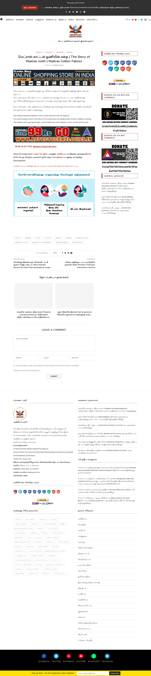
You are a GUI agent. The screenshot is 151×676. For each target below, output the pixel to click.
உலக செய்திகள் (84, 565)
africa (17, 238)
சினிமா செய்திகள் (85, 548)
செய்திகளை (58, 157)
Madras (69, 238)
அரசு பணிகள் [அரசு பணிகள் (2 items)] (30, 519)
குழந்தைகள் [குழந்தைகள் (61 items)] (19, 538)
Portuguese (77, 243)
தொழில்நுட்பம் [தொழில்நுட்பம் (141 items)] (20, 551)
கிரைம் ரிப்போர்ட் (85, 606)
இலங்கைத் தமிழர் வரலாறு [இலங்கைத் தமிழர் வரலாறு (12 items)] (24, 529)
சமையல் (81, 617)
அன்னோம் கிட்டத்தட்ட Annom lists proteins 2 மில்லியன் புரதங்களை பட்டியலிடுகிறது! (116, 210)
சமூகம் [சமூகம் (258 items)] (29, 538)
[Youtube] (77, 12)
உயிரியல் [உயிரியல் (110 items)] (40, 529)
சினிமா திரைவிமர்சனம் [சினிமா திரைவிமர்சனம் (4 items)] (23, 542)
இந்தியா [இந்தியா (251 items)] (63, 524)
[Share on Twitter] (65, 253)
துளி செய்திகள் (84, 577)
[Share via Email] (71, 253)
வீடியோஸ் (80, 20)
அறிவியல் (10, 20)
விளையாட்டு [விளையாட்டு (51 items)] (33, 574)
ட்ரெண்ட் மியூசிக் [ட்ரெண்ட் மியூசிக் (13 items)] (63, 542)
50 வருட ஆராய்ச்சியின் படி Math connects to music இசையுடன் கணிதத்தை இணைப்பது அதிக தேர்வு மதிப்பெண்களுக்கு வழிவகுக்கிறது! (106, 500)
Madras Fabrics (62, 243)
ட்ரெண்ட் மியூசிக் (85, 640)
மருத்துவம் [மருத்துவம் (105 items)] (52, 556)
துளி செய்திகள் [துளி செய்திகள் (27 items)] (43, 547)
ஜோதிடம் (62, 20)
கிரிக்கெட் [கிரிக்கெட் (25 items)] (45, 533)
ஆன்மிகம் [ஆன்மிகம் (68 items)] (34, 524)
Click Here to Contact (30, 469)
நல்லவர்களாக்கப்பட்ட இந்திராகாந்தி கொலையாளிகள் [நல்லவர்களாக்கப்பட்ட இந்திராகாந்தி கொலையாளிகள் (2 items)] (48, 551)
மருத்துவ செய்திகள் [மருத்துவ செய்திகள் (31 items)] (37, 556)
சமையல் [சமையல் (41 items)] (39, 538)
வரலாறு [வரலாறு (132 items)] (38, 565)
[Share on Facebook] (62, 253)
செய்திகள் (20, 20)
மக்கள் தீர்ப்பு (92, 20)
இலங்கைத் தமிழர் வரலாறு (89, 583)
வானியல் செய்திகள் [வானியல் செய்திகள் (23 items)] (32, 569)
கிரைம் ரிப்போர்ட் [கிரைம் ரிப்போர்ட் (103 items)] (59, 533)
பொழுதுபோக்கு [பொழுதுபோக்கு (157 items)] (20, 556)
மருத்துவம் (39, 20)
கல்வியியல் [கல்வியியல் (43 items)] (34, 533)
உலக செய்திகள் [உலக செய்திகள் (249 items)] (20, 533)
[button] (100, 19)
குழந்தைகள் (83, 611)
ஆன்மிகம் (82, 571)
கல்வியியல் (83, 600)
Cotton (48, 238)
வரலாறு (70, 52)
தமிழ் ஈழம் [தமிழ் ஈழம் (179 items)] (30, 547)
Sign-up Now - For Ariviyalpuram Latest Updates (53, 673)
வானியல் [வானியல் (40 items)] (18, 569)
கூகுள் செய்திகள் (41, 154)
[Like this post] (57, 253)
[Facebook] (66, 12)
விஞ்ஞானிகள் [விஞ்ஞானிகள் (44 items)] (20, 574)
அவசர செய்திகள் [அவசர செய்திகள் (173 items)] (21, 524)
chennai (28, 238)
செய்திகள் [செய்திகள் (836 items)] (38, 542)
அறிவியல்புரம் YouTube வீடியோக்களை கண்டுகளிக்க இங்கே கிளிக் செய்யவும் (46, 166)
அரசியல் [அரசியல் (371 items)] (18, 519)
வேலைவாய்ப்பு (84, 629)
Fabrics (58, 238)
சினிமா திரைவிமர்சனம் (87, 623)
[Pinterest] (73, 12)
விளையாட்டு (51, 20)
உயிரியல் (82, 594)
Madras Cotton (21, 243)
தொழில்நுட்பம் (84, 559)
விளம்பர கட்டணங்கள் (29, 466)
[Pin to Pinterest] (68, 253)
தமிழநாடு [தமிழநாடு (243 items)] (18, 547)
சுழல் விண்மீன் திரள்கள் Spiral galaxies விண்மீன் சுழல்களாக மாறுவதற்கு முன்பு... (74, 313)
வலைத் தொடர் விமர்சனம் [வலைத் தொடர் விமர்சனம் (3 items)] (55, 565)
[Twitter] (69, 12)
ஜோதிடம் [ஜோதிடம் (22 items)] (49, 542)
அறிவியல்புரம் (57, 65)
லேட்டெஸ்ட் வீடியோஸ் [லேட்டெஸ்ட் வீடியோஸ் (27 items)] (23, 565)
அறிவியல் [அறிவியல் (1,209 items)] (42, 519)
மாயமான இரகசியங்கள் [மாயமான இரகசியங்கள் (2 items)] (23, 560)
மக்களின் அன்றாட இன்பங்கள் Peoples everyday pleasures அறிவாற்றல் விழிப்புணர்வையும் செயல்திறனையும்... (34, 314)
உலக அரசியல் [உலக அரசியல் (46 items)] (53, 529)
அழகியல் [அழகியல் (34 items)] (54, 519)
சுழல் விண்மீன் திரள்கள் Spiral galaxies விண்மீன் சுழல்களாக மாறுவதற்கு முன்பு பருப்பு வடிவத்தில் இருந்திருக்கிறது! (118, 199)
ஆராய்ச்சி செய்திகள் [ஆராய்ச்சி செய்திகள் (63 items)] (49, 524)
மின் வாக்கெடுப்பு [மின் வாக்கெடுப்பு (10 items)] (42, 560)
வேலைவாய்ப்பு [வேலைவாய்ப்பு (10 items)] (59, 574)
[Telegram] (84, 12)
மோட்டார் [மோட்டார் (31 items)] (55, 560)
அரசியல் (29, 20)
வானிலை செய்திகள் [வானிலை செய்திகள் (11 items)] (50, 569)
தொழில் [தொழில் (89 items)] (55, 547)
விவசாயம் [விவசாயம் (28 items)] (46, 574)
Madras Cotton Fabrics (41, 243)
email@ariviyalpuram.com (29, 472)
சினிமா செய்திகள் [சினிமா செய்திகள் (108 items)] (53, 538)
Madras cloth (82, 238)
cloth (37, 238)
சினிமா (71, 20)
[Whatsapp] (80, 12)
